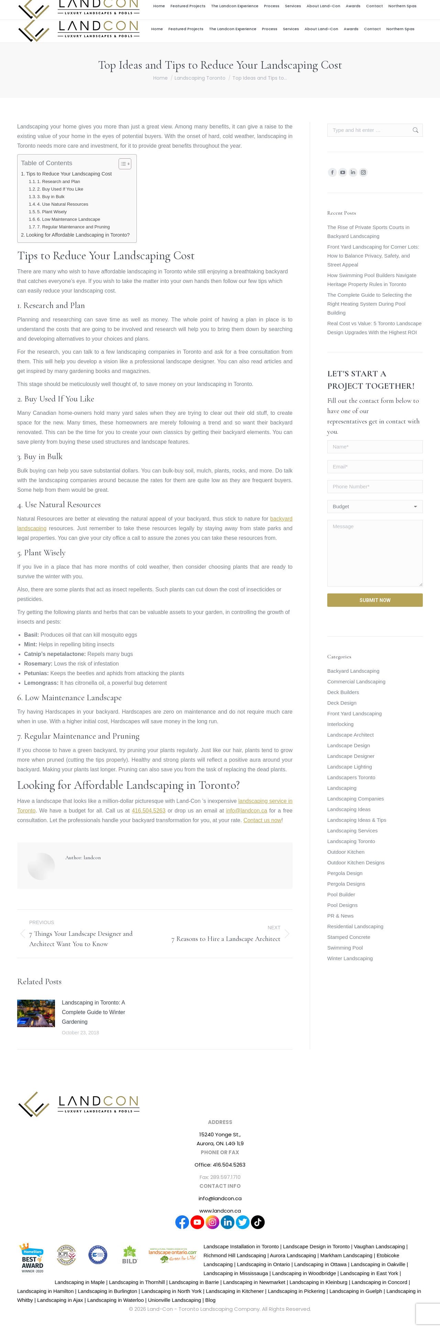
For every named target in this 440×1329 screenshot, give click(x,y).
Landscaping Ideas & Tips (356, 820)
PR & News (340, 916)
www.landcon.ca (220, 1210)
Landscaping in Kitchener (235, 1291)
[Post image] (36, 1013)
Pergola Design (345, 873)
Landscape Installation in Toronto (241, 1246)
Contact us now (262, 820)
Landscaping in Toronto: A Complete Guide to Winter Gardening (93, 1012)
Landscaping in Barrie (194, 1282)
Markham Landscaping (346, 1255)
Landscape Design (348, 745)
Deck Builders (343, 692)
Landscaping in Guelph (355, 1291)
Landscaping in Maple (80, 1282)
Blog (210, 1300)
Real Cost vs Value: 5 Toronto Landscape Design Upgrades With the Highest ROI (374, 327)
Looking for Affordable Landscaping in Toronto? (78, 235)
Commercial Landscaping (356, 681)
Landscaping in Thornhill (137, 1282)
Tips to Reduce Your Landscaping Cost (69, 174)
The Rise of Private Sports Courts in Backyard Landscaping (368, 231)
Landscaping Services (352, 830)
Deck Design (341, 703)
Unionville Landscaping (174, 1300)
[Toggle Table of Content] (121, 164)
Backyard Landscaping (353, 671)
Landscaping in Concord (379, 1282)
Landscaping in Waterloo (115, 1300)
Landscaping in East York (369, 1273)
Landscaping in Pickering (296, 1291)
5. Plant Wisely (52, 211)
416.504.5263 (380, 7)
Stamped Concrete (348, 937)
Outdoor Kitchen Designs (356, 862)
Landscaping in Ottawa (320, 1264)
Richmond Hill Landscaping (235, 1255)
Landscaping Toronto (351, 841)
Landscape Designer (351, 756)
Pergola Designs (346, 884)
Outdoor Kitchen (345, 852)
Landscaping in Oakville (378, 1264)
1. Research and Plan (58, 181)
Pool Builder (341, 894)
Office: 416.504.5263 (220, 1164)
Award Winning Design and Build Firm (250, 7)
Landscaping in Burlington (108, 1291)
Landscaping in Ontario (263, 1264)
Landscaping (341, 788)
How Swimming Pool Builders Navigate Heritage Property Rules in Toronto (371, 279)
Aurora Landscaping (293, 1255)
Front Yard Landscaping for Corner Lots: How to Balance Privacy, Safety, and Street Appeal (373, 256)
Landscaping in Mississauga (236, 1273)
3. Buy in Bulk (50, 196)
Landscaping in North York (171, 1291)
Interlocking (340, 724)
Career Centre (309, 7)
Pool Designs (342, 905)
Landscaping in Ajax (60, 1300)
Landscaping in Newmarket (254, 1282)
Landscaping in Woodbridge (304, 1273)
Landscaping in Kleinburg (318, 1282)
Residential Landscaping (355, 926)
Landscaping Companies (355, 799)
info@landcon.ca (346, 7)
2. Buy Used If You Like (60, 189)
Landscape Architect (350, 735)
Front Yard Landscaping (354, 713)
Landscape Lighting (349, 767)
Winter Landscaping (350, 958)
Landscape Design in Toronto (316, 1246)
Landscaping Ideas (349, 809)
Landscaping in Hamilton (45, 1291)
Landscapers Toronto (351, 777)
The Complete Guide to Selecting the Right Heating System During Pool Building (369, 304)
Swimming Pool (345, 948)
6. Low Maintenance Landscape (68, 219)
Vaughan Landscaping (379, 1246)
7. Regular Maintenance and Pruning (73, 226)
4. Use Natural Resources (62, 204)
